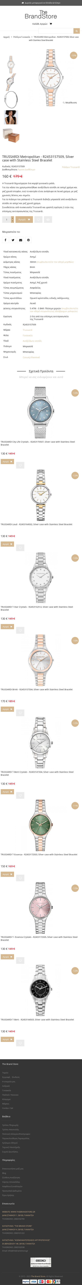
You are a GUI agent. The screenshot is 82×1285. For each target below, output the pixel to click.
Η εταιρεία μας (8, 1081)
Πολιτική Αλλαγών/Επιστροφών (16, 1134)
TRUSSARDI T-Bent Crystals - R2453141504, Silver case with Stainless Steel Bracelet (37, 773)
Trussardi (27, 330)
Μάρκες (5, 1103)
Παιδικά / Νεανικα (10, 1094)
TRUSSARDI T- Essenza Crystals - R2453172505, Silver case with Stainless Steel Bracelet (39, 938)
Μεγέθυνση (70, 102)
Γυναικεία (6, 1090)
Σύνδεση (15, 1077)
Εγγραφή (6, 1077)
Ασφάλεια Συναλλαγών (12, 1186)
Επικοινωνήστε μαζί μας (12, 1168)
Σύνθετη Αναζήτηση (11, 1177)
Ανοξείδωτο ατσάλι (32, 340)
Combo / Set (7, 1108)
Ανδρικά (6, 1086)
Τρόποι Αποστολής (10, 1129)
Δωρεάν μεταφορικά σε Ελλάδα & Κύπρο (41, 2)
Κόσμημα (6, 1099)
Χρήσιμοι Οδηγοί (10, 1142)
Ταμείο (5, 1072)
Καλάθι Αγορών (42, 23)
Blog (4, 1173)
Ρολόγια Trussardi (71, 167)
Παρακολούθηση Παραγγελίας (15, 1138)
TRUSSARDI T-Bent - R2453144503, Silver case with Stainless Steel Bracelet (37, 1019)
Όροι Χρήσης (8, 1195)
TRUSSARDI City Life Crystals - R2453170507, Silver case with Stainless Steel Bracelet (38, 443)
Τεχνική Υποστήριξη (11, 1147)
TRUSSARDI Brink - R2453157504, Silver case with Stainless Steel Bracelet (37, 689)
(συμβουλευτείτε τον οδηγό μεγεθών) (55, 261)
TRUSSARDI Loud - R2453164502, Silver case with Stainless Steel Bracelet (36, 524)
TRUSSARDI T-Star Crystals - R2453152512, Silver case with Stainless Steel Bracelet (37, 608)
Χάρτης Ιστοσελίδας (11, 1182)
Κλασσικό (35, 357)
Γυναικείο (27, 335)
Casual (26, 357)
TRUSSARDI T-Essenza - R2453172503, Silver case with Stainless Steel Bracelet (39, 854)
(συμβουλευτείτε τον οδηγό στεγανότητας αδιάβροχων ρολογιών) (54, 310)
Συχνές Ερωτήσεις (10, 1151)
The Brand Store (38, 1276)
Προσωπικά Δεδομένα (12, 1190)
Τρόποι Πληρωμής (10, 1125)
